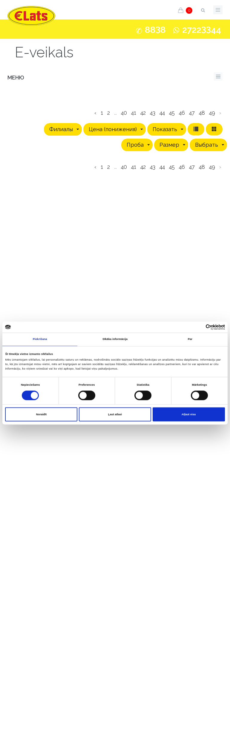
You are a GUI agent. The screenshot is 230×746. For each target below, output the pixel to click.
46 (182, 113)
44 (162, 113)
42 (143, 113)
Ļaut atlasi (115, 414)
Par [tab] (190, 339)
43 (152, 113)
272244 (201, 29)
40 (124, 113)
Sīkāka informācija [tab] (115, 339)
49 (212, 113)
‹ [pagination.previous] (95, 113)
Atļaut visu (189, 414)
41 (133, 113)
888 (155, 29)
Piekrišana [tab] (40, 339)
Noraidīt (41, 414)
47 (192, 113)
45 (172, 113)
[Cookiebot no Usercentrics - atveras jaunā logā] (199, 327)
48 (202, 113)
